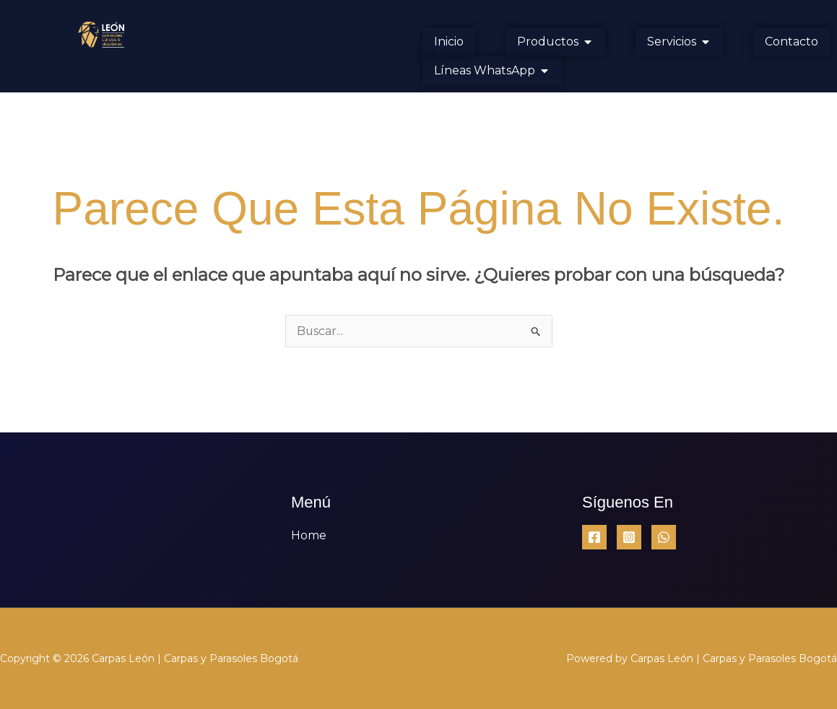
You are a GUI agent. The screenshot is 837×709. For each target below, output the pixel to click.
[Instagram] (629, 537)
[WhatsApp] (663, 537)
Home (308, 535)
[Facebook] (594, 537)
